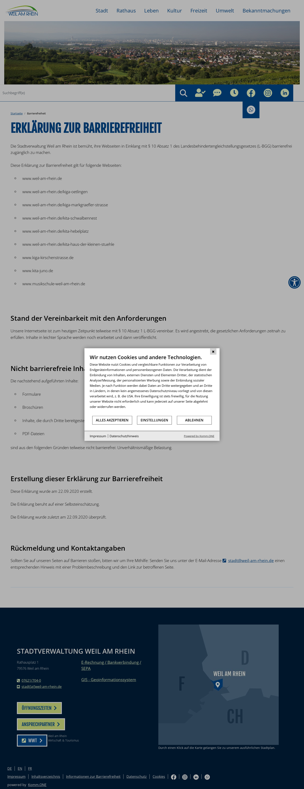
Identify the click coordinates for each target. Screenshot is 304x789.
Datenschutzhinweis (124, 436)
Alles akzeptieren (112, 420)
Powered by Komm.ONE (199, 436)
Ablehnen (194, 420)
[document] (152, 384)
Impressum (98, 436)
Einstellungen (154, 420)
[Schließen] (213, 351)
